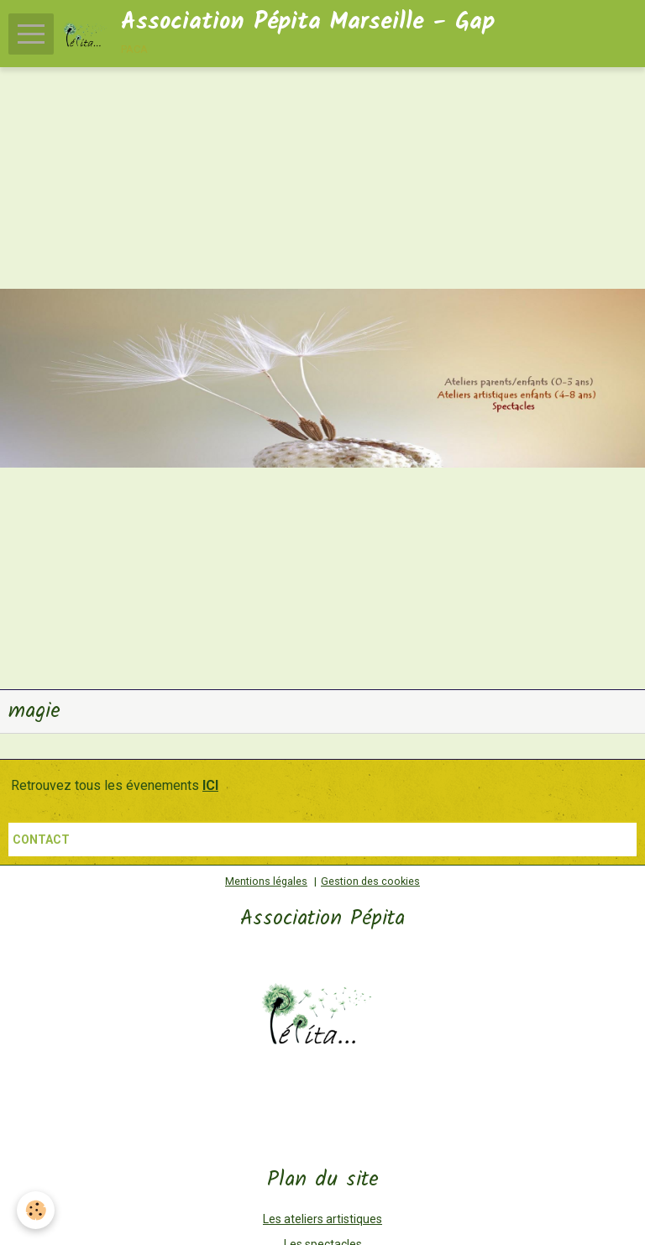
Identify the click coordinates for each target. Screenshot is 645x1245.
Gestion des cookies (370, 881)
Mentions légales (266, 881)
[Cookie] (36, 1210)
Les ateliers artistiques (322, 1219)
